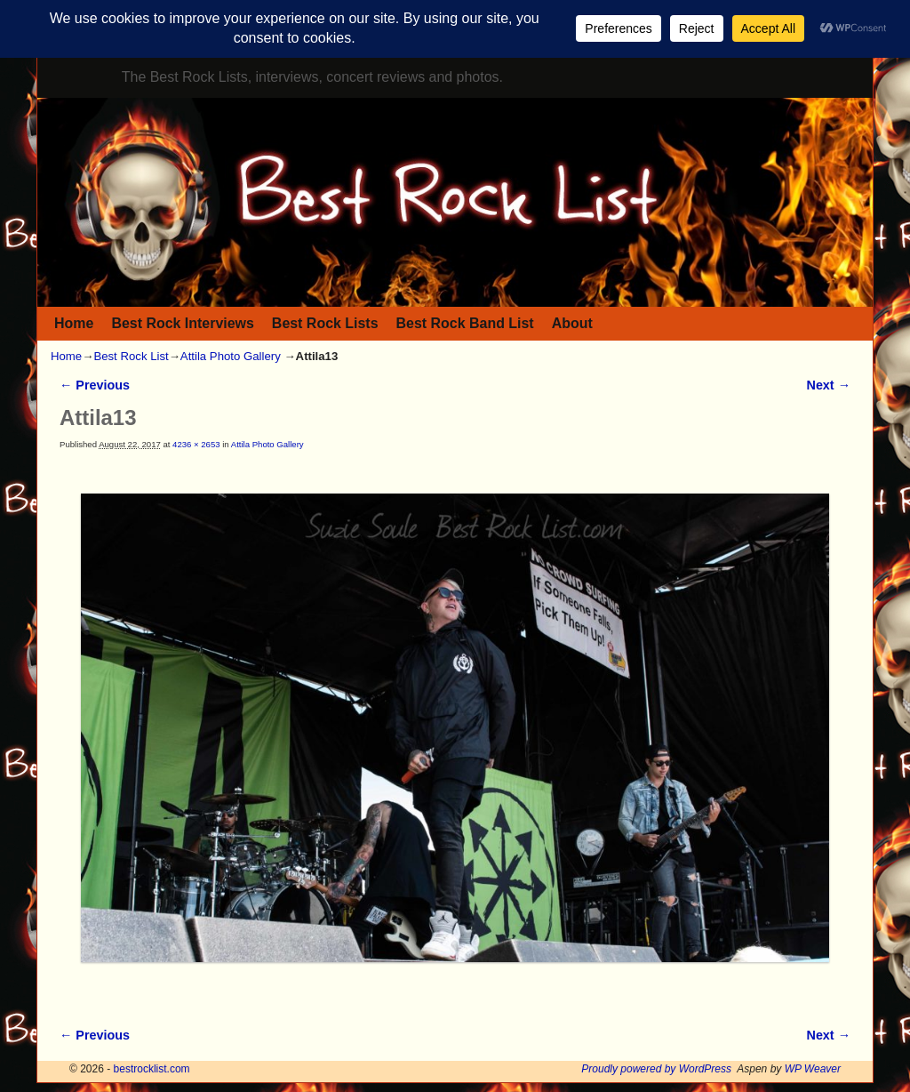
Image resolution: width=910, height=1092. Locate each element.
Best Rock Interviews (182, 323)
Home (73, 323)
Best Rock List (130, 356)
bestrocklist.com (152, 1069)
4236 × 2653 (196, 444)
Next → (828, 385)
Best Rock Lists (325, 323)
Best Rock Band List (465, 323)
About (572, 323)
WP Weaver (813, 1069)
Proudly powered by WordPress (656, 1069)
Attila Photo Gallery (230, 356)
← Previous (95, 385)
